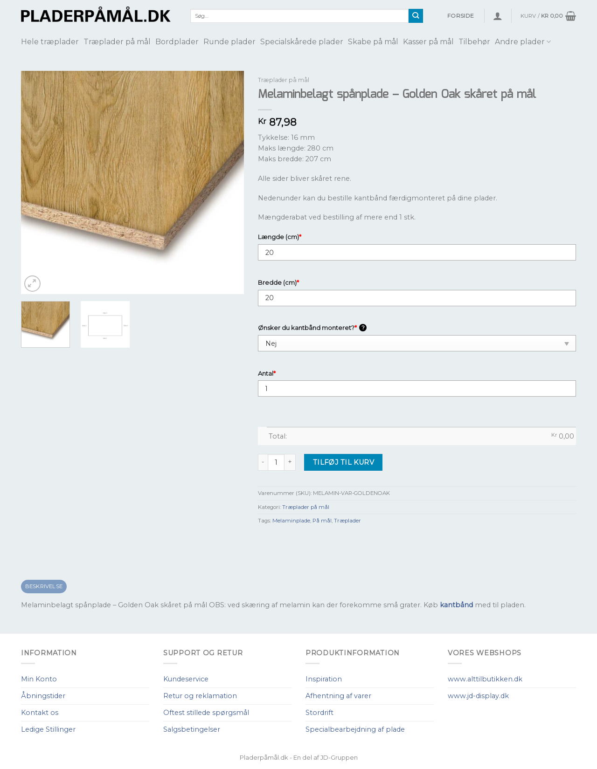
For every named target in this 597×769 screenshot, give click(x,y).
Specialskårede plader (301, 41)
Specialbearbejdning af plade (355, 729)
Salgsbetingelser (191, 729)
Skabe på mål (373, 41)
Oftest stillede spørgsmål (206, 712)
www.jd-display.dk (478, 696)
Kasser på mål (428, 41)
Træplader (347, 520)
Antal (267, 373)
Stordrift (319, 712)
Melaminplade (291, 520)
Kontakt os (39, 712)
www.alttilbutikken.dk (485, 679)
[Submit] (416, 16)
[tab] (44, 586)
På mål (322, 520)
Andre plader (523, 41)
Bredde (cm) (278, 282)
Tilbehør (474, 41)
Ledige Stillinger (48, 729)
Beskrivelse (44, 586)
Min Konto (39, 679)
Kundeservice (185, 679)
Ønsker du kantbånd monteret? (312, 327)
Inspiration (323, 679)
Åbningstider (43, 696)
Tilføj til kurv (343, 462)
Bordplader (177, 41)
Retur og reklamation (200, 696)
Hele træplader (50, 41)
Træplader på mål (117, 41)
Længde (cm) (279, 236)
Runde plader (229, 41)
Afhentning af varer (338, 696)
